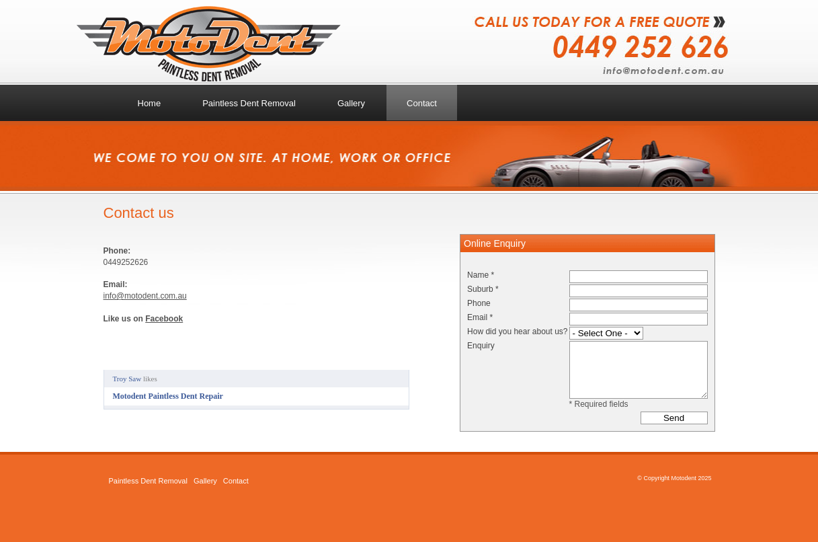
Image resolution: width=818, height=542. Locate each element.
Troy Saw (127, 379)
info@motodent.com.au (145, 296)
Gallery (205, 481)
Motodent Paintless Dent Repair (168, 396)
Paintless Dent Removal (148, 481)
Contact (236, 481)
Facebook (164, 318)
